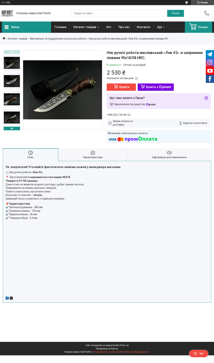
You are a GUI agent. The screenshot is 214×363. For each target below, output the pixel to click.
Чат (199, 353)
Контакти (143, 27)
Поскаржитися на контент (106, 352)
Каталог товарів (85, 27)
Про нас (124, 27)
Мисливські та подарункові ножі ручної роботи (58, 38)
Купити (124, 87)
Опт (108, 27)
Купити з (158, 87)
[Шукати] (175, 13)
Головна (60, 27)
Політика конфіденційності (136, 352)
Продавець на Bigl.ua (107, 348)
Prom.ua (124, 345)
